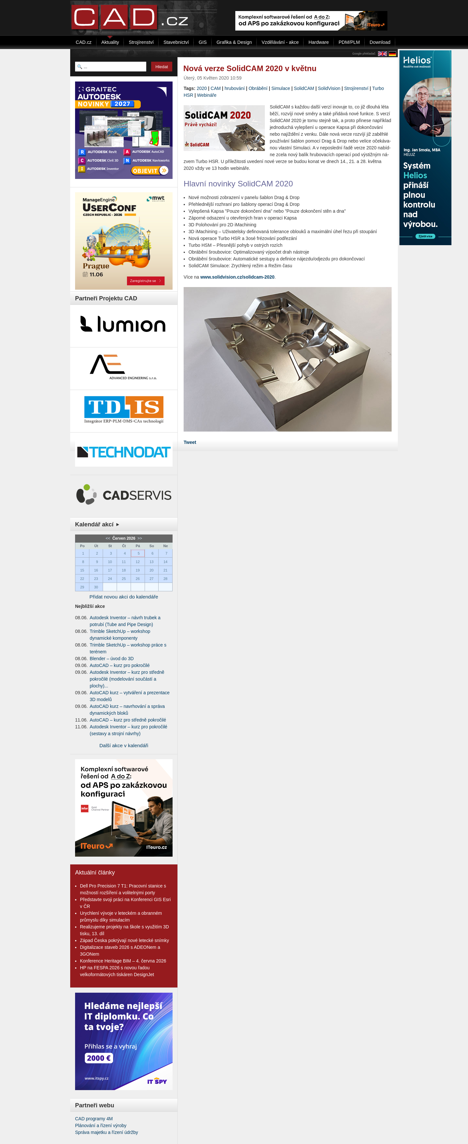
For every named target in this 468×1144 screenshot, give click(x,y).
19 (138, 570)
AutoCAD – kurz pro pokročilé (120, 665)
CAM (216, 88)
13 (151, 562)
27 (151, 579)
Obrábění (258, 88)
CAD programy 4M (94, 1118)
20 (151, 570)
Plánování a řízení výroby (100, 1125)
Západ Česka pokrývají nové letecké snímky (124, 940)
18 (124, 570)
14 (165, 562)
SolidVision (329, 88)
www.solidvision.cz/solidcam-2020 (237, 277)
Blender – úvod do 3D (112, 658)
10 (110, 562)
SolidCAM (304, 88)
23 (96, 579)
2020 (202, 88)
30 (96, 587)
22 (82, 579)
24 (110, 579)
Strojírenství (356, 88)
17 (110, 570)
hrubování (235, 88)
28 (165, 579)
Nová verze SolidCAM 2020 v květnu (250, 68)
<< (108, 538)
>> (139, 538)
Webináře (206, 95)
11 (124, 562)
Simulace (280, 88)
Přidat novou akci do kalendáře (123, 596)
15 (82, 570)
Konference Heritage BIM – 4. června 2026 (123, 960)
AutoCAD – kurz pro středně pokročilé (128, 720)
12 (138, 562)
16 (96, 570)
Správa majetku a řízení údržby (106, 1132)
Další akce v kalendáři (124, 745)
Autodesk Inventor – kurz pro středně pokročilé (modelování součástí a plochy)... (127, 679)
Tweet (190, 442)
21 (165, 570)
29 (82, 587)
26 (138, 579)
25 (124, 579)
